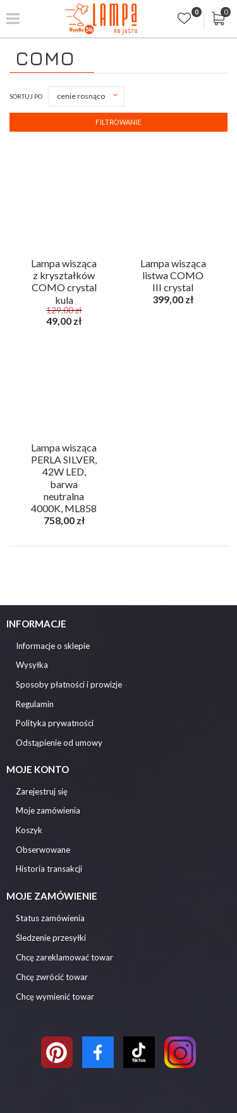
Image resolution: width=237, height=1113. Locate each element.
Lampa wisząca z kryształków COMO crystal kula (64, 273)
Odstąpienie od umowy (59, 743)
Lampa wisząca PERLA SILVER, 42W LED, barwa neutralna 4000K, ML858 (64, 457)
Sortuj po (25, 96)
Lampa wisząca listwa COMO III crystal (173, 273)
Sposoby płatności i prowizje (69, 684)
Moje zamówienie (51, 896)
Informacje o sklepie (53, 646)
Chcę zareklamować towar (64, 957)
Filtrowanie (118, 122)
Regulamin (35, 704)
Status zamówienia (50, 918)
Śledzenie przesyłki (51, 938)
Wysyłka (32, 665)
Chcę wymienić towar (55, 996)
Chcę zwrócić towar (52, 977)
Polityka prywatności (55, 723)
